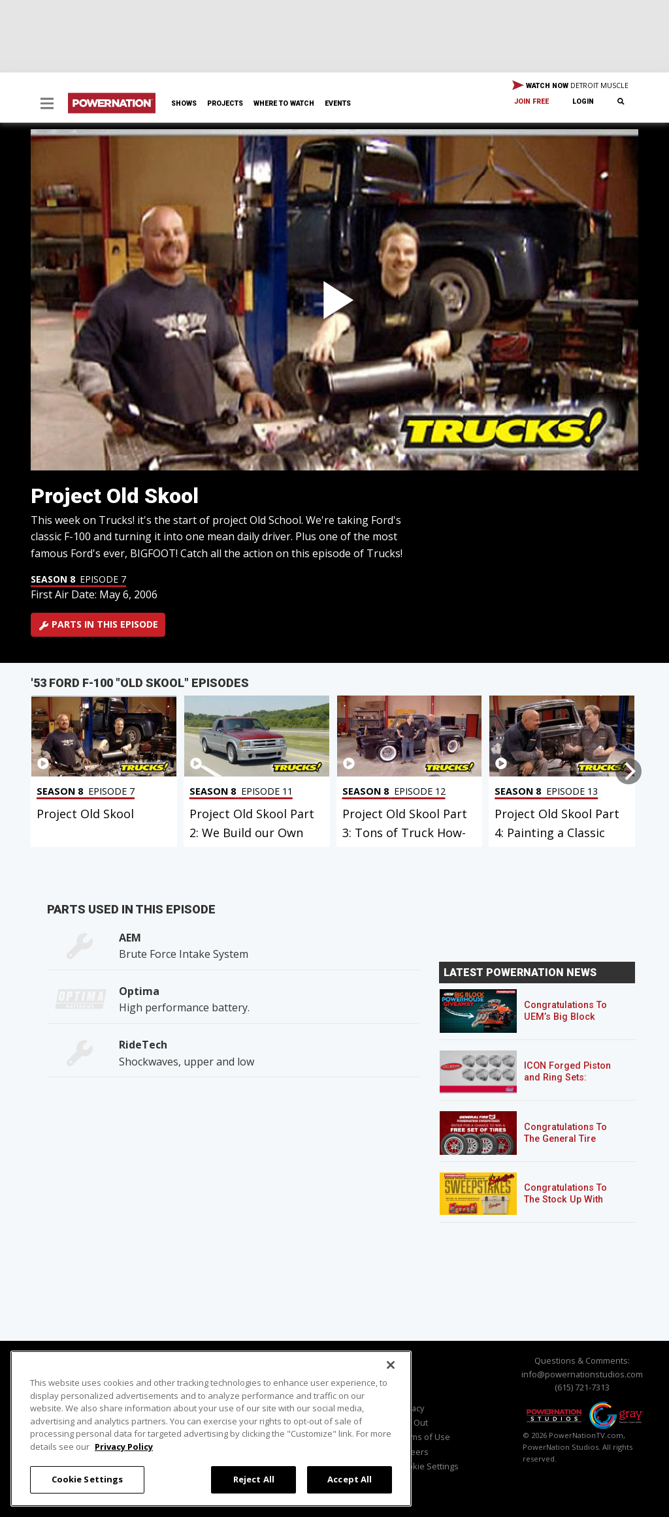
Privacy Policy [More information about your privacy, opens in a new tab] (124, 1446)
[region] (211, 1429)
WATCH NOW (570, 86)
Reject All (253, 1479)
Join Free (531, 101)
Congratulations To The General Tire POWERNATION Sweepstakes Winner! (570, 1145)
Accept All (349, 1479)
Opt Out (412, 1422)
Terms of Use (423, 1437)
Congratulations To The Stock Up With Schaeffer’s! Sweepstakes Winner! (570, 1205)
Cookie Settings (428, 1466)
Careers (413, 1452)
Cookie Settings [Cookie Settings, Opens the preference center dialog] (87, 1479)
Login (583, 101)
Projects (225, 103)
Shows (184, 103)
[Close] (390, 1365)
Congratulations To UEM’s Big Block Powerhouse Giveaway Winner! (565, 1023)
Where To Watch (283, 103)
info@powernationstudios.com (582, 1374)
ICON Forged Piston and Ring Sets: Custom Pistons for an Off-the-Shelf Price (573, 1083)
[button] (47, 105)
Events (338, 103)
